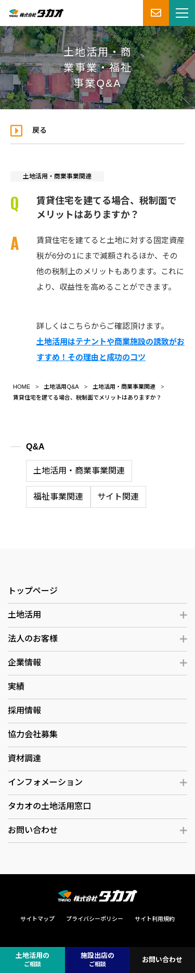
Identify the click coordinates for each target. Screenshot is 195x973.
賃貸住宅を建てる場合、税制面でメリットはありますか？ (87, 397)
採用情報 (24, 710)
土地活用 (24, 614)
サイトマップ (37, 919)
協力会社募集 (33, 734)
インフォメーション (45, 782)
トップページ (33, 590)
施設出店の (97, 960)
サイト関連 (118, 496)
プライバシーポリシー (94, 919)
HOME (21, 386)
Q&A (35, 446)
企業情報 (24, 662)
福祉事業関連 (58, 496)
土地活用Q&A (61, 386)
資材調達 (24, 758)
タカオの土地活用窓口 (49, 806)
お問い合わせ (33, 830)
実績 (16, 686)
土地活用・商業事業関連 (57, 176)
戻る (39, 130)
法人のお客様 (33, 638)
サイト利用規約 (155, 919)
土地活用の (32, 960)
